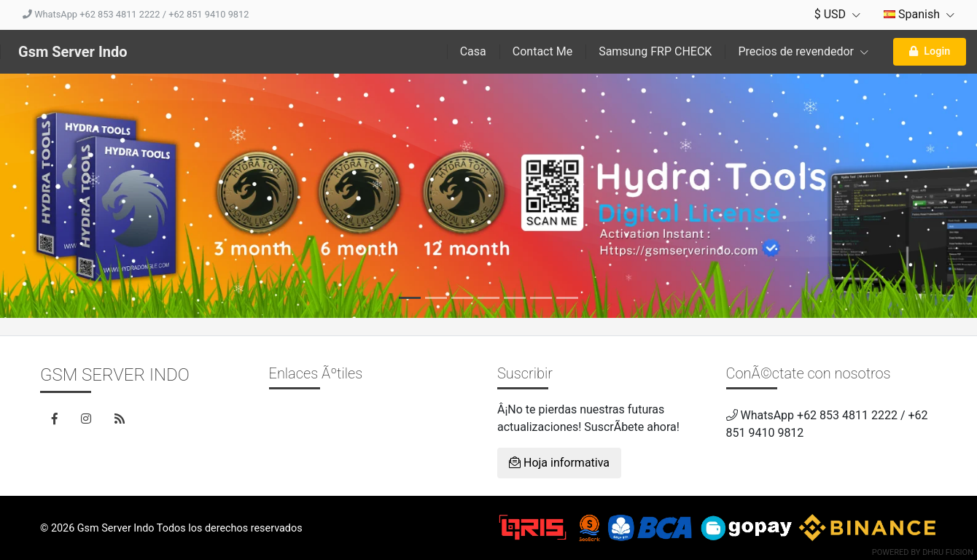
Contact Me (542, 51)
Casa (473, 51)
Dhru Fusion (947, 552)
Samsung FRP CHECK (655, 51)
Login (929, 51)
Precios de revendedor (803, 51)
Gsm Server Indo (73, 52)
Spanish (919, 14)
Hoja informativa (559, 463)
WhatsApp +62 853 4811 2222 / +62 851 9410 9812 (136, 14)
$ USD (837, 14)
